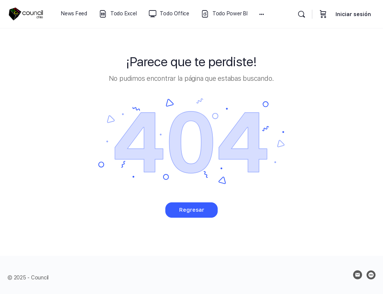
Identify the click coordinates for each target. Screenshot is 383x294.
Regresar (191, 209)
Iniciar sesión (353, 14)
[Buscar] (301, 14)
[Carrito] (323, 14)
